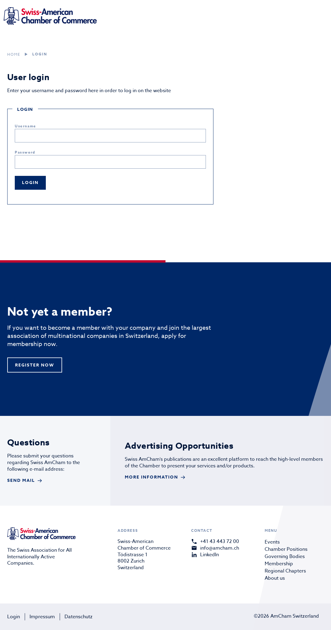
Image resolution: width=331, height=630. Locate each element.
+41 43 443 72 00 (219, 541)
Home (13, 54)
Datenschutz (79, 616)
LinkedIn (209, 554)
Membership (279, 563)
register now (34, 365)
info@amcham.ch (219, 548)
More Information (151, 477)
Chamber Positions (286, 549)
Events (272, 542)
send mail (21, 480)
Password (25, 152)
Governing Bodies (285, 556)
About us (275, 578)
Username (25, 126)
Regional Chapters (285, 571)
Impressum (42, 616)
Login (13, 616)
